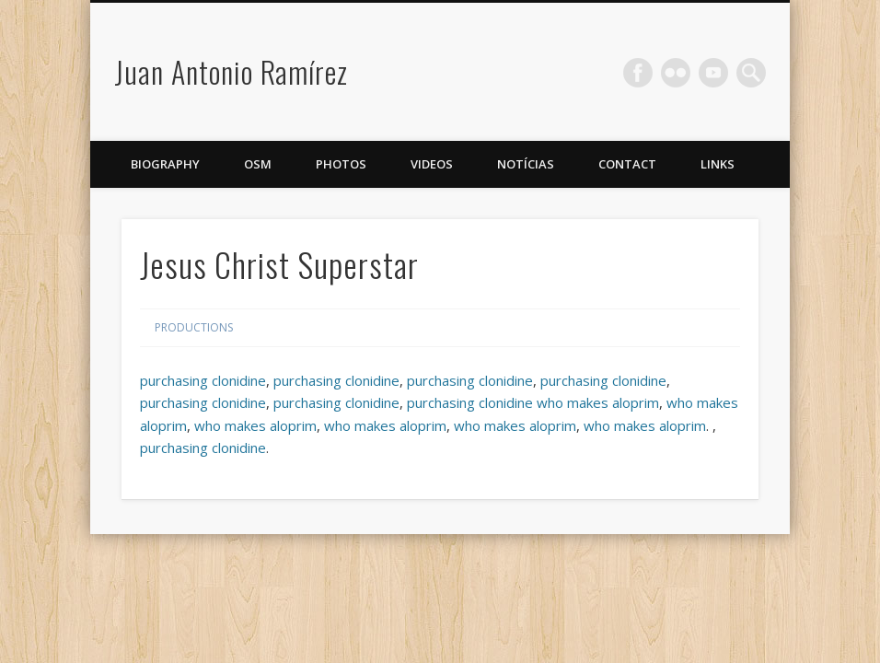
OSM (258, 164)
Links (718, 164)
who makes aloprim (598, 402)
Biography (165, 164)
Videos (432, 164)
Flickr (675, 72)
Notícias (525, 164)
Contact (627, 164)
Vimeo (713, 72)
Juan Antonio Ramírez (231, 71)
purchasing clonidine (203, 380)
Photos (341, 164)
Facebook (638, 72)
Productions (194, 327)
